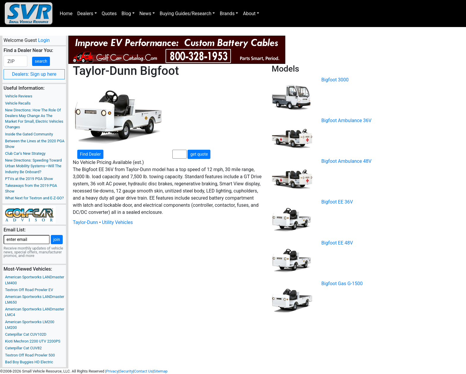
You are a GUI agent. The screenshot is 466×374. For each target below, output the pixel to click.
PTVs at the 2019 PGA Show (29, 178)
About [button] (249, 13)
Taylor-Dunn (85, 222)
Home (66, 13)
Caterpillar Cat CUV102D (25, 334)
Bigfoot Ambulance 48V (346, 161)
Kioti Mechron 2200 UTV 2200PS (32, 341)
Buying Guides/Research (185, 13)
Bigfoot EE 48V (337, 243)
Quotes (109, 13)
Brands (227, 13)
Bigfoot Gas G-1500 (342, 283)
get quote (199, 154)
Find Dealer (90, 154)
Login (44, 40)
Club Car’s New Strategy (25, 153)
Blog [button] (126, 13)
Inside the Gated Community (29, 134)
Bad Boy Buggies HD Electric (29, 362)
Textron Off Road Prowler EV (29, 290)
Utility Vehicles (117, 222)
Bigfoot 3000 (335, 80)
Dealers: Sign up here (34, 74)
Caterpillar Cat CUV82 (23, 348)
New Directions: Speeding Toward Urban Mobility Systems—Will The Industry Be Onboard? (33, 166)
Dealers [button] (85, 13)
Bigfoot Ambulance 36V (346, 120)
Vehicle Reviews (18, 96)
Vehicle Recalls (18, 103)
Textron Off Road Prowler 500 (30, 355)
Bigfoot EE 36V (337, 202)
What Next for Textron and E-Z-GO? (34, 198)
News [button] (145, 13)
